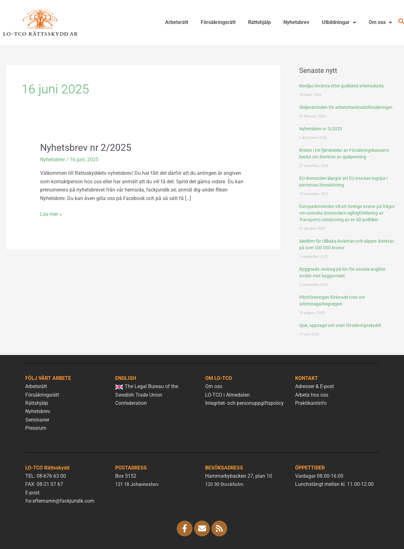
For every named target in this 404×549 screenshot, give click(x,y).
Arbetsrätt (176, 22)
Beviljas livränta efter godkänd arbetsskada (341, 85)
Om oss (380, 22)
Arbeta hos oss (311, 395)
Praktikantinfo (311, 403)
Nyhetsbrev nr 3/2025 (320, 128)
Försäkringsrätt (218, 22)
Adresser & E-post (314, 386)
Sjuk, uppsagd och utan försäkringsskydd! (340, 325)
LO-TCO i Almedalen (227, 395)
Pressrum (35, 428)
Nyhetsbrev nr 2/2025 (85, 147)
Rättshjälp (259, 22)
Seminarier (37, 420)
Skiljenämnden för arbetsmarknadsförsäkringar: (346, 107)
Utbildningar (339, 22)
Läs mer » (51, 213)
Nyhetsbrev (296, 22)
